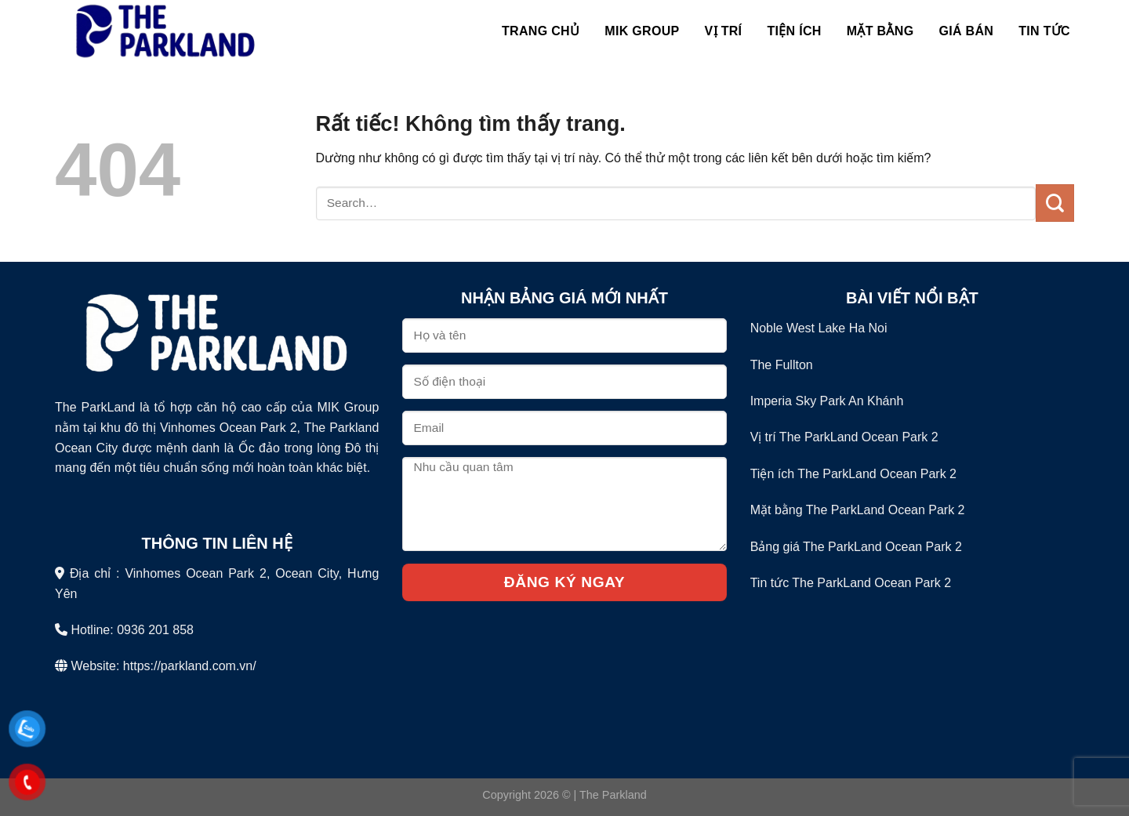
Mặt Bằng (880, 31)
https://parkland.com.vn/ (189, 666)
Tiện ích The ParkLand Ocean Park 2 (853, 474)
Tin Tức (1044, 31)
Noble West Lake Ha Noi (819, 328)
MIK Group (641, 31)
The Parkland (613, 795)
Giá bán (965, 31)
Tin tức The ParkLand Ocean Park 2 (850, 582)
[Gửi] (1055, 203)
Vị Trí (723, 31)
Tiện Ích (794, 31)
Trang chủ (540, 31)
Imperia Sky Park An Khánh (827, 401)
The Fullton (781, 365)
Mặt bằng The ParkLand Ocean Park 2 (857, 510)
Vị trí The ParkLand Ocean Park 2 (844, 437)
